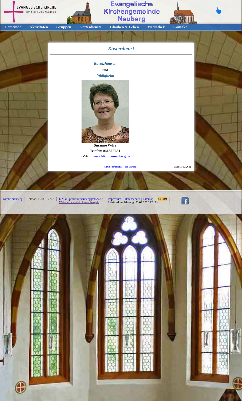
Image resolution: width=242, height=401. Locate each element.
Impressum (114, 199)
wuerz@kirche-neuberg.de (111, 156)
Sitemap (148, 199)
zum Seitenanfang (112, 166)
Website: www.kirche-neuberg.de (79, 202)
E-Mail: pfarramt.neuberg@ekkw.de (81, 199)
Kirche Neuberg (12, 199)
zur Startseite (131, 166)
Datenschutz (132, 199)
